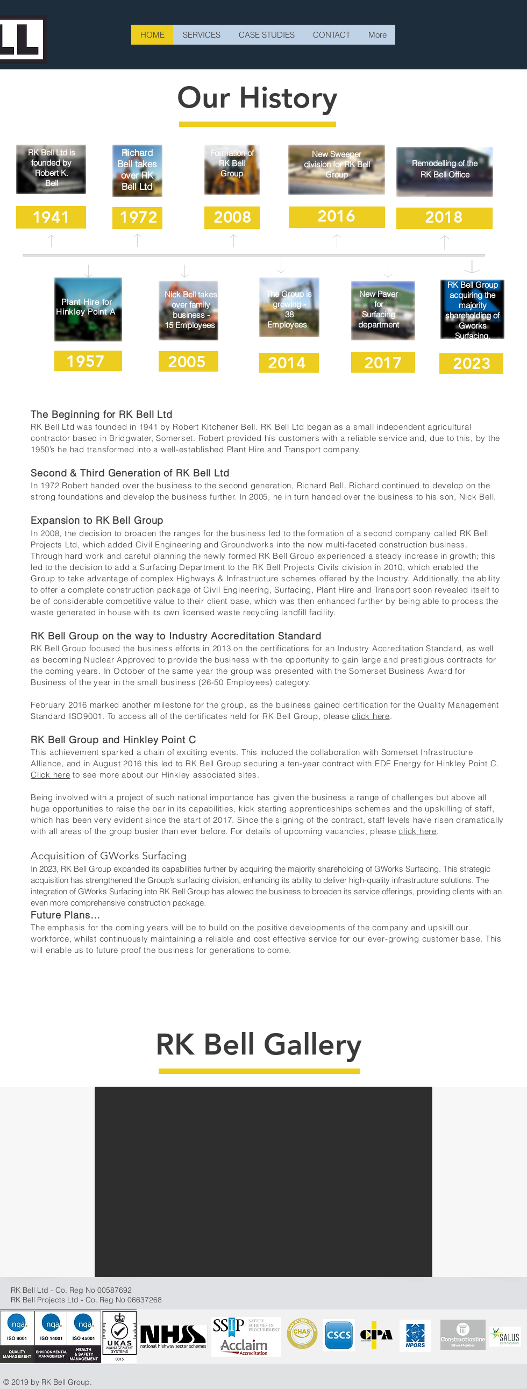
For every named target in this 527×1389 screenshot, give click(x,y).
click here (371, 716)
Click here (50, 775)
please (337, 716)
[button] (263, 1182)
